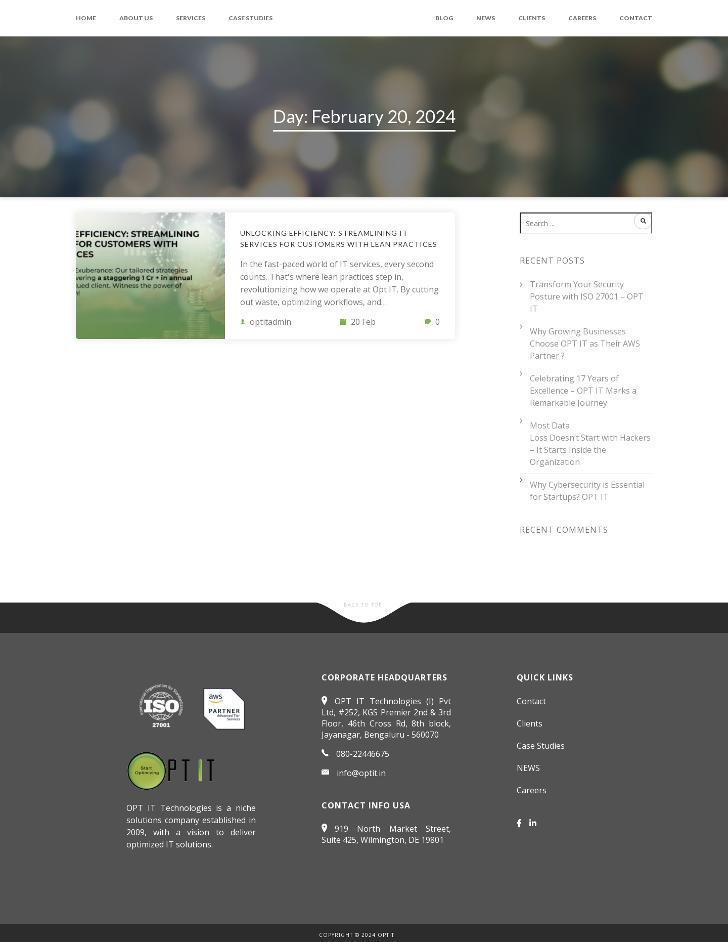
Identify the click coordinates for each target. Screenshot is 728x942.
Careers (582, 18)
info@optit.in (361, 773)
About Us (136, 18)
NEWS (485, 18)
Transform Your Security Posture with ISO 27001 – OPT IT (587, 296)
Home (86, 18)
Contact (635, 18)
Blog (444, 18)
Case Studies (250, 18)
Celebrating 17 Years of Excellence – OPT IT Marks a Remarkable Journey (583, 390)
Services (190, 18)
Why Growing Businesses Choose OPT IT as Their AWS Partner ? (585, 343)
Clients (531, 18)
